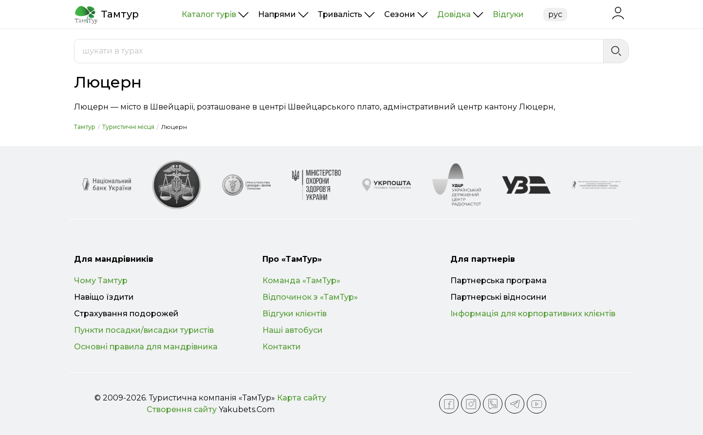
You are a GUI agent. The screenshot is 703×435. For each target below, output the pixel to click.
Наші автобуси (292, 330)
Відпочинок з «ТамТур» (310, 297)
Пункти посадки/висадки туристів (144, 330)
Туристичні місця (128, 126)
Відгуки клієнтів (294, 313)
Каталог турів (209, 14)
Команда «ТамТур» (301, 280)
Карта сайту (301, 397)
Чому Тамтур (101, 280)
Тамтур (84, 126)
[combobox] (339, 51)
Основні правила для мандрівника (146, 346)
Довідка (454, 14)
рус (555, 14)
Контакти (281, 346)
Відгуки (508, 14)
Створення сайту (182, 409)
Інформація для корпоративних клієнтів (532, 313)
